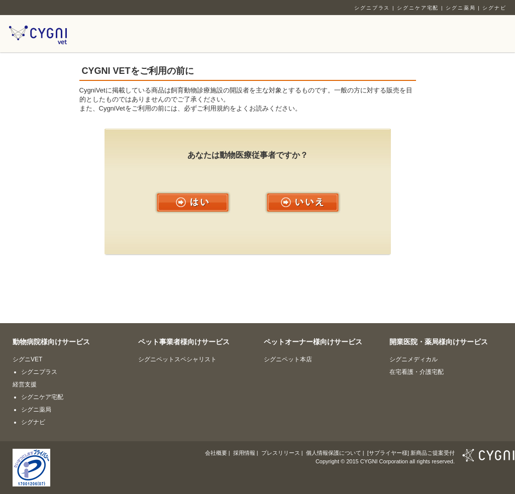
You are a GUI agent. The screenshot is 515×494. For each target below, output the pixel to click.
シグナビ (494, 8)
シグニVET (27, 359)
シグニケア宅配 (418, 8)
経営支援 (25, 384)
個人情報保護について (333, 453)
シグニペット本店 (288, 359)
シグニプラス (372, 8)
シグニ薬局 (461, 8)
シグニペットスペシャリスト (177, 359)
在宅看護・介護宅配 (416, 371)
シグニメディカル (413, 359)
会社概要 (216, 453)
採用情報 (244, 453)
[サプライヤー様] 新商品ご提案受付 (411, 453)
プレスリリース (280, 453)
